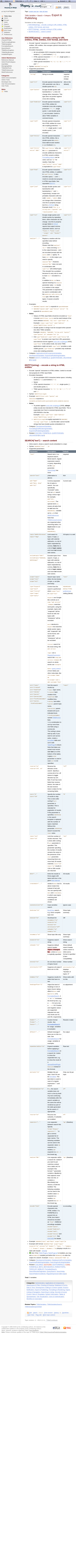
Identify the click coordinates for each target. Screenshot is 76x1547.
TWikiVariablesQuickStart (33, 1292)
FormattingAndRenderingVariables (40, 421)
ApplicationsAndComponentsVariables (48, 347)
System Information (51, 1280)
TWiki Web (7, 16)
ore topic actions (49, 1300)
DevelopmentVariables (36, 349)
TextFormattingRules (8, 42)
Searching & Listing (47, 1277)
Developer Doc (6, 82)
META (41, 1252)
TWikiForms (57, 707)
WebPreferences (53, 507)
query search (56, 659)
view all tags (43, 11)
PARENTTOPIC (60, 1252)
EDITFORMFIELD (58, 1250)
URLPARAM (67, 352)
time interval (56, 869)
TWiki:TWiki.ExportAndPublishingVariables (53, 1318)
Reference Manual (8, 60)
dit (29, 1298)
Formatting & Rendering (57, 1275)
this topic (33, 354)
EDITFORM (48, 1250)
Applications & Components (54, 1268)
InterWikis (5, 64)
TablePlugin (51, 734)
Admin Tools (6, 80)
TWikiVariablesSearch (54, 1290)
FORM (67, 1250)
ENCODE (38, 426)
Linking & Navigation (33, 1277)
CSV (55, 221)
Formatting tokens (48, 155)
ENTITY (52, 181)
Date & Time (31, 1273)
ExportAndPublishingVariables (55, 349)
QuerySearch (51, 1257)
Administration (40, 1268)
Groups (5, 20)
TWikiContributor (52, 1306)
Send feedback (34, 1316)
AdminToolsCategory (8, 62)
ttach (35, 1298)
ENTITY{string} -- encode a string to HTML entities (45, 29)
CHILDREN (39, 1250)
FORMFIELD (45, 352)
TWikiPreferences (7, 70)
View (36, 1)
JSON (51, 202)
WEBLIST (41, 1255)
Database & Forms (61, 1271)
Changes (6, 26)
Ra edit (39, 1300)
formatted (50, 730)
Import (68, 1275)
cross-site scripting (60, 336)
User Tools (5, 86)
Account (62, 1)
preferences (67, 583)
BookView (50, 898)
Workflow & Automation (34, 1284)
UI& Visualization (42, 1282)
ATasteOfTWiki (6, 40)
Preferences (7, 34)
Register (12, 11)
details (44, 1236)
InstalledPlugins (7, 54)
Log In (5, 11)
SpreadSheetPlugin (53, 1052)
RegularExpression (53, 646)
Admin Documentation (9, 78)
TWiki (5, 91)
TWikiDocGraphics (8, 50)
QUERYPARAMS (56, 352)
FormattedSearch (53, 984)
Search (39, 15)
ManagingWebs (7, 66)
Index (5, 22)
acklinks (65, 1298)
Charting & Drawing (47, 1271)
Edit (43, 1)
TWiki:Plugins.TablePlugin (48, 1239)
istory (56, 1298)
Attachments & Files (33, 1271)
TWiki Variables (30, 15)
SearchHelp (51, 463)
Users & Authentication (56, 1282)
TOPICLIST (33, 1255)
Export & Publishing (41, 1275)
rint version (48, 1298)
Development (40, 1273)
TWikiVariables (41, 1290)
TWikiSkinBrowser (8, 52)
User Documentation (8, 84)
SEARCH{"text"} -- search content (40, 31)
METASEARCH (49, 1252)
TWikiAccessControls (54, 512)
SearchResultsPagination (37, 1257)
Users (5, 18)
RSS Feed (6, 30)
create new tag (34, 11)
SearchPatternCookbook (37, 1259)
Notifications (7, 28)
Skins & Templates (38, 1280)
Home (7, 1)
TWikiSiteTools (6, 68)
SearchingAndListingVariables (60, 1248)
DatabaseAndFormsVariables (61, 1245)
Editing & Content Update (53, 1273)
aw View (31, 1300)
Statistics (6, 32)
